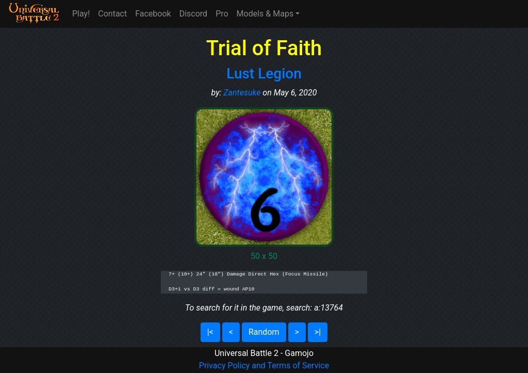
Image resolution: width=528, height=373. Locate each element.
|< (210, 332)
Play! (81, 14)
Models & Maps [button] (265, 14)
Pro (222, 14)
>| (318, 332)
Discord (193, 14)
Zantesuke (241, 93)
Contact (112, 14)
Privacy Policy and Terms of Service (264, 365)
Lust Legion (264, 73)
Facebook (153, 14)
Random (264, 332)
